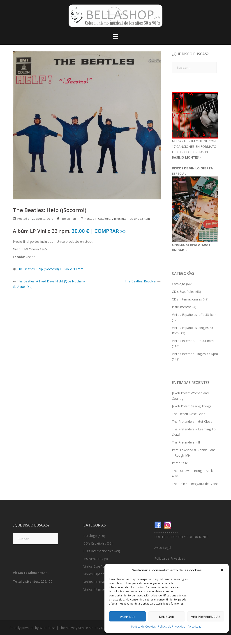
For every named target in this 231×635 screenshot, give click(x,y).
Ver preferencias (206, 616)
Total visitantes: (27, 581)
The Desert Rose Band (188, 414)
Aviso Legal (195, 626)
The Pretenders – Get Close (192, 421)
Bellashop (69, 219)
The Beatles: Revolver (141, 281)
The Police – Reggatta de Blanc (195, 484)
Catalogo (104, 219)
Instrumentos (182, 307)
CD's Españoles (183, 291)
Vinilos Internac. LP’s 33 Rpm (131, 219)
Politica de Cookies (143, 626)
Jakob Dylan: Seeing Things (191, 406)
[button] (222, 570)
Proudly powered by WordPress (32, 628)
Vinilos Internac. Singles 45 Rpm (195, 354)
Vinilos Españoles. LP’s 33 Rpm (194, 314)
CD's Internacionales (187, 299)
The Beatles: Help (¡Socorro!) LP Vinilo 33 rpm (50, 269)
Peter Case (180, 463)
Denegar (166, 616)
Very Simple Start (83, 628)
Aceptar (127, 616)
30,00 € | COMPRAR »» (99, 230)
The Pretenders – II (186, 442)
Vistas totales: (25, 572)
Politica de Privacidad (171, 626)
